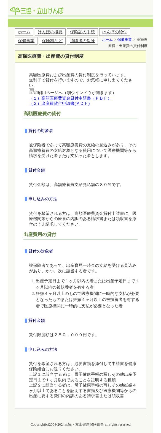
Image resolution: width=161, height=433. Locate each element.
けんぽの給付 (114, 32)
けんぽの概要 (50, 32)
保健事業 (26, 41)
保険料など (52, 41)
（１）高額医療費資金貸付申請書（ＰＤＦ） (70, 98)
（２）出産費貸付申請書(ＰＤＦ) (59, 103)
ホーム (24, 32)
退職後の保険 (82, 41)
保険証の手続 (82, 32)
